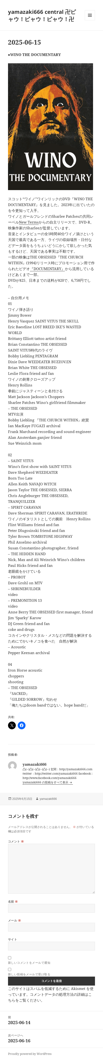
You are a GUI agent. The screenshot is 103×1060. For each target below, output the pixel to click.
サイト (12, 939)
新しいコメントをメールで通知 (29, 962)
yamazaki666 (48, 799)
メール (14, 920)
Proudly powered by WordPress (30, 1054)
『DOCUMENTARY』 (47, 268)
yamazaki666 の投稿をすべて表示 (46, 782)
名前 (13, 901)
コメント (16, 841)
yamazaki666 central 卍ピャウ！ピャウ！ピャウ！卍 (42, 15)
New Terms (29, 222)
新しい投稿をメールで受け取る (29, 974)
